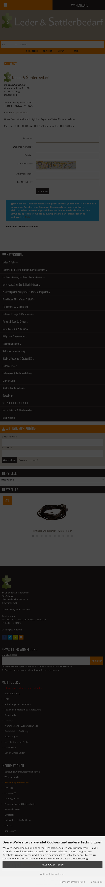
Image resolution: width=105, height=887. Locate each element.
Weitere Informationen (52, 874)
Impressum (96, 881)
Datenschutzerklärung (72, 881)
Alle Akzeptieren (53, 864)
